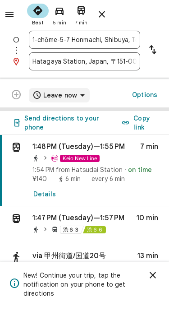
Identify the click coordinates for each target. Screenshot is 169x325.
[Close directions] (101, 14)
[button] (84, 225)
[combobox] (84, 40)
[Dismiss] (152, 275)
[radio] (38, 13)
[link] (84, 170)
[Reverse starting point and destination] (152, 50)
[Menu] (9, 14)
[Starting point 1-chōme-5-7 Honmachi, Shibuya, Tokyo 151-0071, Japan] (84, 39)
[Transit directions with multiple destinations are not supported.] (16, 95)
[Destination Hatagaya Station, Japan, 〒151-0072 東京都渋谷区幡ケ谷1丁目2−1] (84, 61)
